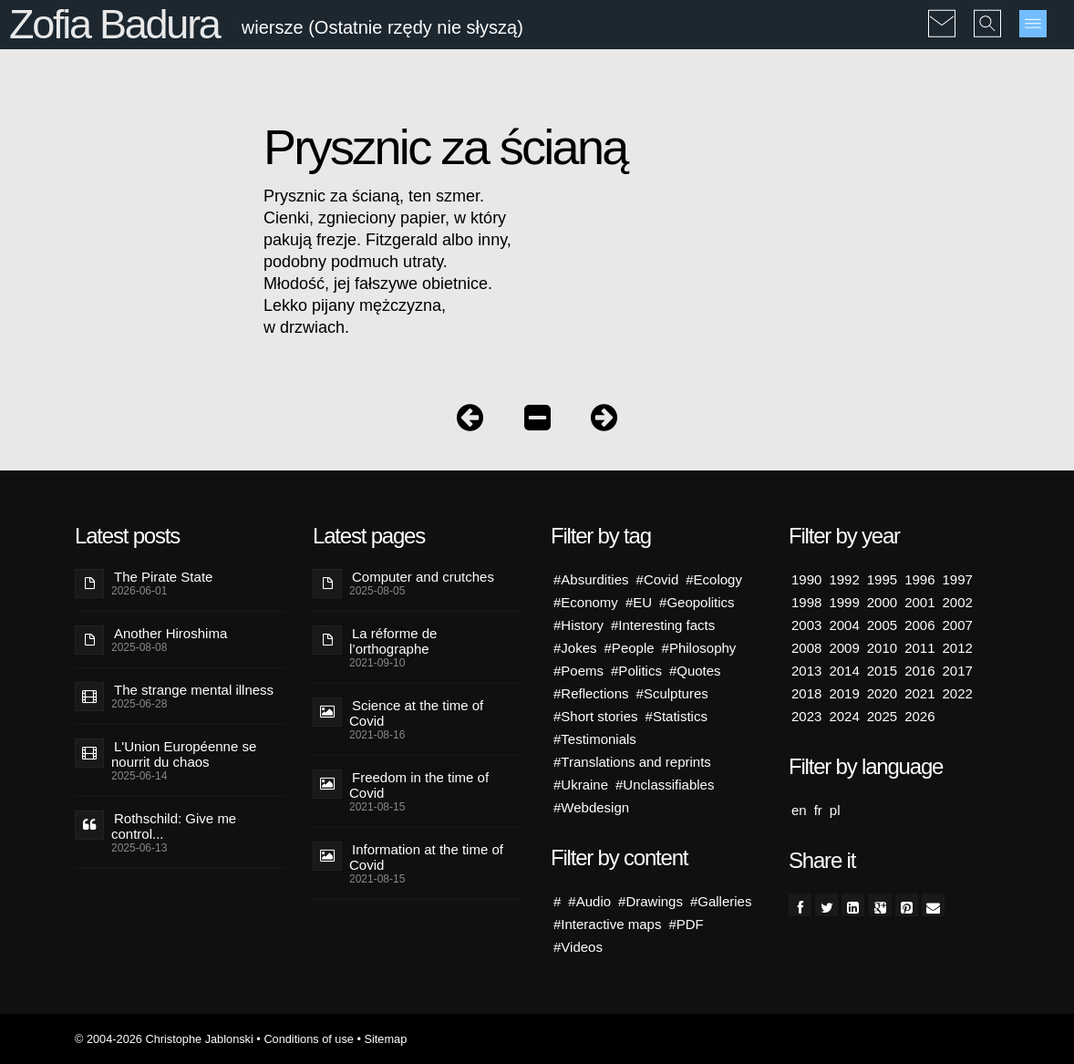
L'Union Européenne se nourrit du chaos (183, 754)
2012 (958, 648)
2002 (958, 602)
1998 (806, 602)
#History (578, 625)
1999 (844, 602)
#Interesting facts (663, 625)
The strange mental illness (194, 689)
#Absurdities (591, 579)
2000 (882, 602)
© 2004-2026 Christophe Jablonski (164, 1039)
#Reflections (591, 693)
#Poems (578, 670)
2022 (958, 693)
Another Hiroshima (170, 633)
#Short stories (595, 716)
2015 (882, 670)
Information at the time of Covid (426, 857)
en (799, 810)
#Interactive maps (607, 924)
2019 (844, 693)
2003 (806, 625)
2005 (882, 625)
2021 (919, 693)
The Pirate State (163, 576)
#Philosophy (699, 648)
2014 (844, 670)
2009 (844, 648)
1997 (958, 579)
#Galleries (721, 901)
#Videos (578, 947)
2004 (844, 625)
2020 (882, 693)
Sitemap (385, 1039)
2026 (919, 716)
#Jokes (575, 648)
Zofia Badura (114, 24)
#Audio (589, 901)
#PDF (685, 924)
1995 (882, 579)
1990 (806, 579)
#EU (638, 602)
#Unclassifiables (664, 784)
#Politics (636, 670)
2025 (882, 716)
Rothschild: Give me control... (173, 826)
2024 (844, 716)
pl (835, 810)
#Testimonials (594, 739)
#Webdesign (591, 807)
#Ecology (714, 579)
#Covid (657, 579)
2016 (919, 670)
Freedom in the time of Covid (419, 785)
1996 (919, 579)
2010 (882, 648)
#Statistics (676, 716)
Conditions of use (308, 1039)
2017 (958, 670)
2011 (919, 648)
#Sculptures (672, 693)
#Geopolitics (697, 602)
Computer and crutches (423, 576)
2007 (958, 625)
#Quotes (695, 670)
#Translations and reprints (632, 762)
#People (629, 648)
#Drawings (650, 901)
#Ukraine (580, 784)
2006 (919, 625)
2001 (919, 602)
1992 (844, 579)
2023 (806, 716)
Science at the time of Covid (416, 712)
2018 (806, 693)
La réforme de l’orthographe (393, 640)
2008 (806, 648)
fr (818, 810)
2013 (806, 670)
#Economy (585, 602)
